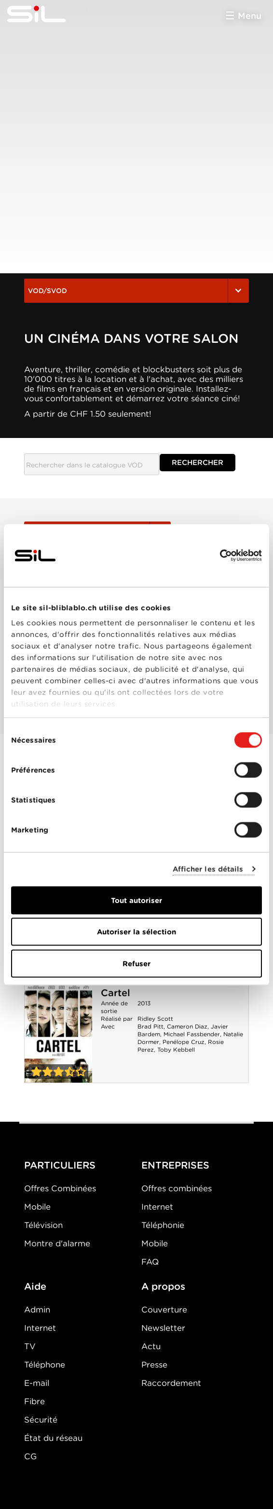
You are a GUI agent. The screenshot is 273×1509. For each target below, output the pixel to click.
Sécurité (40, 1419)
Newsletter (163, 1328)
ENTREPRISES (175, 1165)
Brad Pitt (150, 1026)
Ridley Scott (155, 1018)
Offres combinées (176, 1188)
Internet (157, 1207)
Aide (35, 1286)
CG (30, 1456)
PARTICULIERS (60, 1165)
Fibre (34, 1401)
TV (30, 1346)
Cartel (115, 993)
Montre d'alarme (57, 1243)
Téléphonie (162, 1225)
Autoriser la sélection (136, 932)
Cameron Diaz (187, 1026)
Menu (249, 16)
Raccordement (171, 1383)
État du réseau (53, 1438)
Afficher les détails (208, 869)
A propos (163, 1286)
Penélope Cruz (184, 1041)
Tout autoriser (136, 900)
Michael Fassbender (192, 1034)
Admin (37, 1309)
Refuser (136, 963)
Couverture (164, 1309)
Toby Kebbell (176, 1049)
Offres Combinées (60, 1188)
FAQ (150, 1262)
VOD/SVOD (136, 291)
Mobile (37, 1207)
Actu (151, 1346)
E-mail (36, 1383)
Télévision (43, 1225)
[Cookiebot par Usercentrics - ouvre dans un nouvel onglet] (219, 555)
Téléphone (44, 1364)
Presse (154, 1364)
